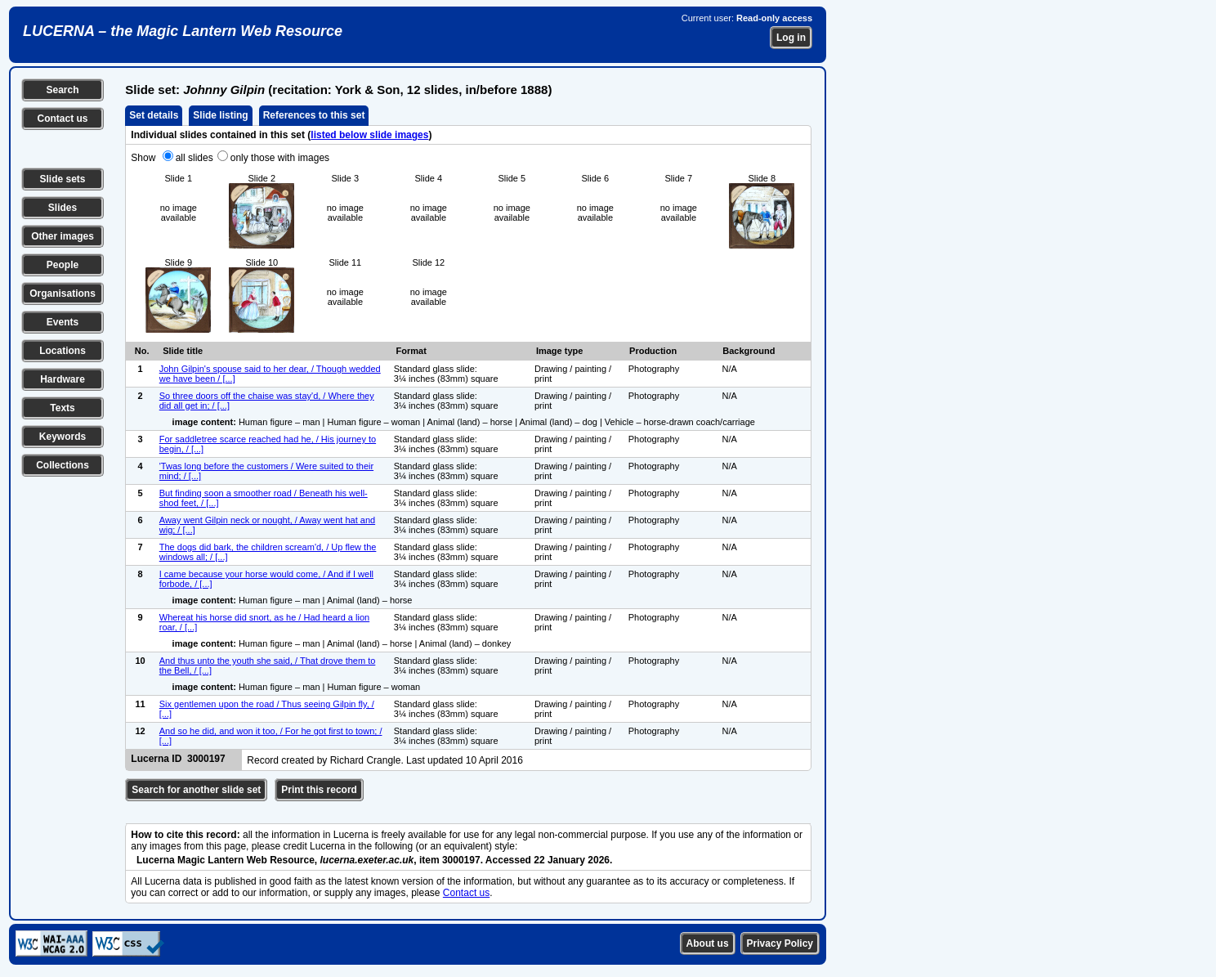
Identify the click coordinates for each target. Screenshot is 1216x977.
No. (142, 351)
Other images (62, 236)
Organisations (62, 293)
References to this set (314, 115)
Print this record (319, 789)
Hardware (62, 379)
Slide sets (62, 179)
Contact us (62, 118)
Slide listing (220, 115)
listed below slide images (369, 135)
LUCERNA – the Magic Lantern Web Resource (182, 31)
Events (62, 322)
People (62, 265)
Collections (62, 465)
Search (62, 90)
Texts (62, 408)
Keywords (62, 436)
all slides (194, 158)
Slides (62, 207)
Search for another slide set (196, 789)
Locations (62, 350)
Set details (153, 115)
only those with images (279, 158)
